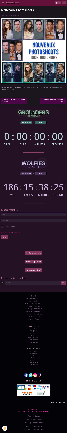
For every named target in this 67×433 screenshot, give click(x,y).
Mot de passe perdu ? (19, 232)
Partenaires (33, 342)
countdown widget (33, 137)
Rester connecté (8, 226)
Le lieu (33, 335)
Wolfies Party (33, 360)
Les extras (33, 333)
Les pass (33, 331)
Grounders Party (34, 337)
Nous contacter (33, 306)
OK (63, 283)
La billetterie (33, 340)
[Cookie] (4, 428)
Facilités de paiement (33, 261)
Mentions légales (33, 416)
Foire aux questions (33, 303)
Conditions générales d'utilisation (33, 423)
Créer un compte (6, 232)
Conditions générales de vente (34, 426)
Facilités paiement (33, 311)
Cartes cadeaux (33, 316)
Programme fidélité (33, 314)
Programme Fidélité (33, 270)
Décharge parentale (33, 253)
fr (63, 3)
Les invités (33, 328)
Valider (4, 237)
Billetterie (33, 301)
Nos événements (33, 298)
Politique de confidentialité (33, 429)
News (18, 15)
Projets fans (33, 319)
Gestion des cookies (33, 419)
